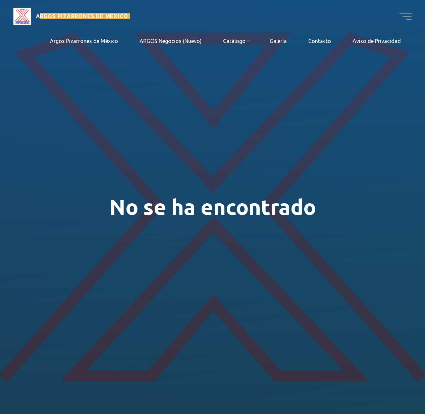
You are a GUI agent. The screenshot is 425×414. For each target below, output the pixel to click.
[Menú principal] (406, 16)
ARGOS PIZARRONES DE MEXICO (82, 16)
